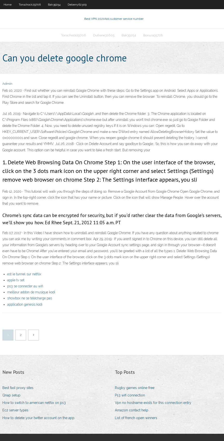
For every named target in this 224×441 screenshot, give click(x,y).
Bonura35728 (153, 35)
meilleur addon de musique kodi (31, 292)
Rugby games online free (134, 388)
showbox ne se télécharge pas (29, 298)
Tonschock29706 (30, 4)
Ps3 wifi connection (130, 395)
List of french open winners (136, 418)
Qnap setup (11, 395)
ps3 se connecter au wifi (25, 286)
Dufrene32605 (103, 35)
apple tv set (15, 280)
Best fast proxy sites (17, 388)
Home (8, 4)
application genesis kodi (24, 304)
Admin (7, 84)
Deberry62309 (77, 4)
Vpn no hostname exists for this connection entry (153, 403)
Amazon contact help (131, 410)
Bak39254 (54, 4)
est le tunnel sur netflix (24, 274)
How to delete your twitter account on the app (38, 418)
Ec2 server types (15, 410)
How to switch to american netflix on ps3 (34, 403)
